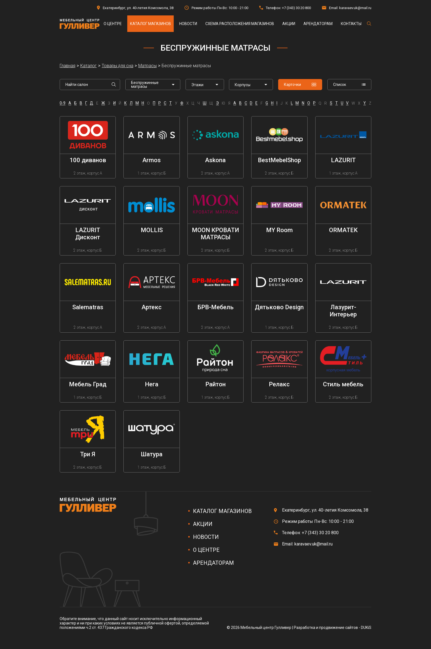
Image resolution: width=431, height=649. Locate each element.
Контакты (351, 23)
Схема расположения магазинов (239, 23)
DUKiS (366, 627)
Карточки (300, 84)
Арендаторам (318, 23)
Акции (288, 23)
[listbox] (205, 84)
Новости (188, 23)
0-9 (62, 103)
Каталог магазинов (150, 23)
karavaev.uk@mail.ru (355, 8)
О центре (113, 23)
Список (349, 84)
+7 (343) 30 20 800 (296, 8)
